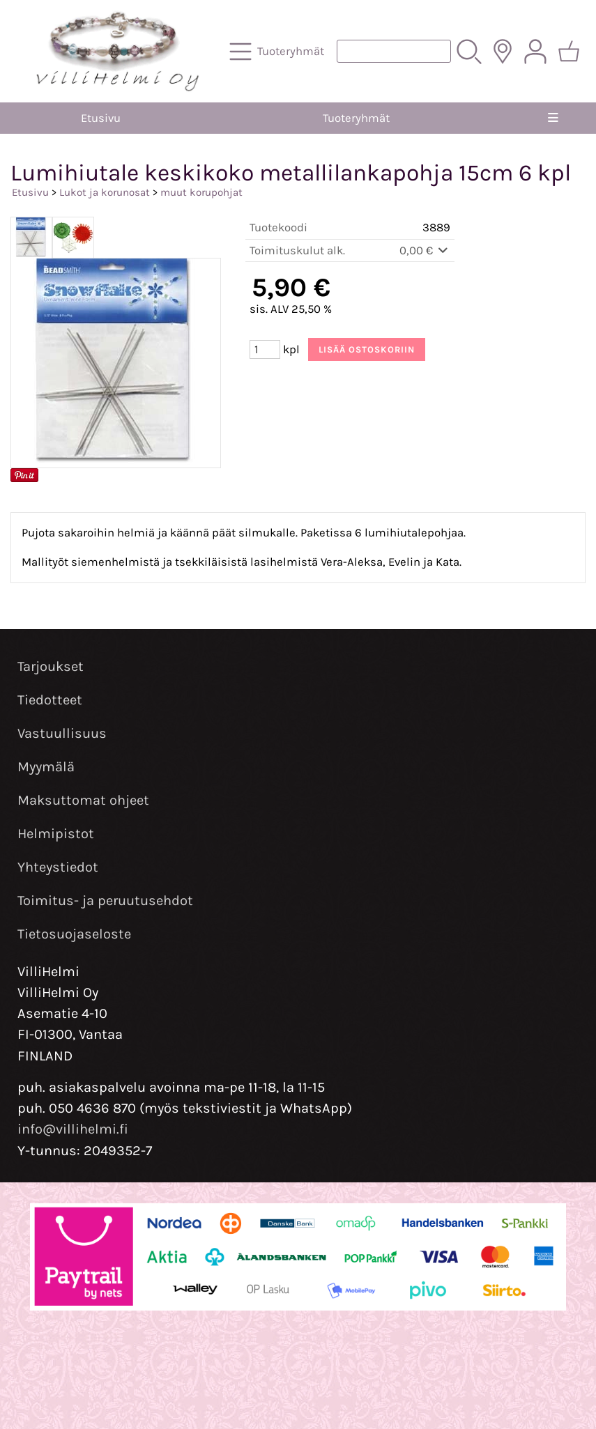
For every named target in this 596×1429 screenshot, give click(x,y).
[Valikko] (553, 118)
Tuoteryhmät (356, 118)
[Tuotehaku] (394, 51)
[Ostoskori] (568, 51)
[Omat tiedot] (535, 51)
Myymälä (46, 767)
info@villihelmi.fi (72, 1129)
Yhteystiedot (57, 867)
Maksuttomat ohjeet (83, 800)
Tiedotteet (49, 700)
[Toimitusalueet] (502, 51)
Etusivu (101, 118)
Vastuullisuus (62, 733)
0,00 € (424, 250)
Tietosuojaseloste (74, 934)
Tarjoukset (50, 666)
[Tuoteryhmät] (278, 51)
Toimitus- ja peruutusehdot (105, 901)
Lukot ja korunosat (104, 192)
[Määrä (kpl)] (265, 349)
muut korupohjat (201, 192)
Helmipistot (55, 834)
